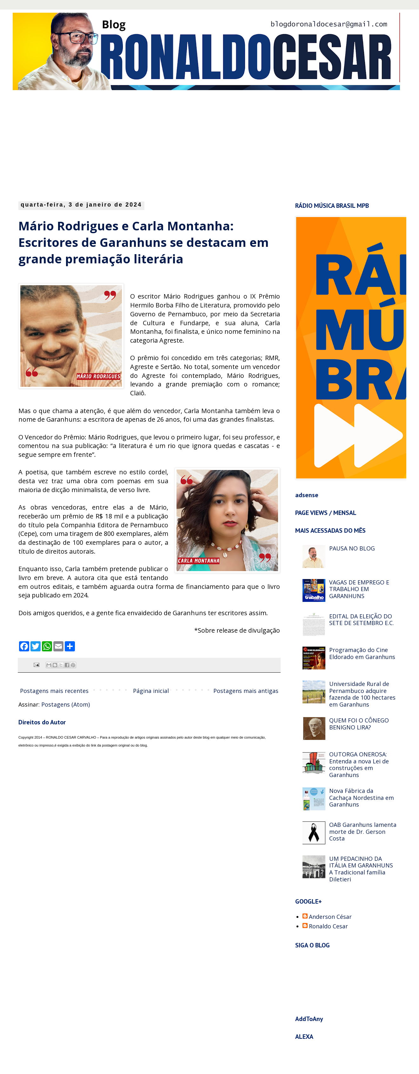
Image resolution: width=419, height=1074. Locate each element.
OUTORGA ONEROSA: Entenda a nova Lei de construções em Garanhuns (359, 764)
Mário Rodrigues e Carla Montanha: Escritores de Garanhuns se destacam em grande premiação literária (143, 242)
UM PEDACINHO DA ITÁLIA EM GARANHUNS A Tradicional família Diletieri (361, 869)
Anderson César (330, 916)
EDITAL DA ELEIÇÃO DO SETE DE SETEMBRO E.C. (361, 619)
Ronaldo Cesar (328, 926)
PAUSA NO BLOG (352, 548)
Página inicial (151, 691)
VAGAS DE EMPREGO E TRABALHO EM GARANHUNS (359, 589)
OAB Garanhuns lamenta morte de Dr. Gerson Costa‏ (362, 831)
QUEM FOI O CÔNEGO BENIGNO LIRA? (359, 723)
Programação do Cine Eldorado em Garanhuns (362, 653)
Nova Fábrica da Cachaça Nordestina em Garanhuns (361, 797)
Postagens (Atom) (65, 704)
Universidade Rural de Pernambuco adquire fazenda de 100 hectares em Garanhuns (362, 694)
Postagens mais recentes (54, 691)
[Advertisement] (133, 144)
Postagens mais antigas (245, 691)
